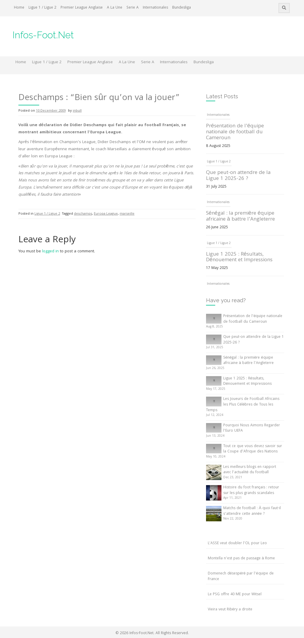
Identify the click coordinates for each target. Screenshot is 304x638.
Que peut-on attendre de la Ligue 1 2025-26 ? (238, 176)
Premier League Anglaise (82, 8)
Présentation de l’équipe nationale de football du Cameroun (235, 132)
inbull (77, 111)
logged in (50, 251)
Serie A (132, 8)
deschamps (83, 214)
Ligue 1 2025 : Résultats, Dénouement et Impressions (239, 257)
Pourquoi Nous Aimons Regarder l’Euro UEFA (251, 428)
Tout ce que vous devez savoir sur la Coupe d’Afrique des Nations (252, 449)
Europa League (106, 214)
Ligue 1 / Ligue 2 (42, 8)
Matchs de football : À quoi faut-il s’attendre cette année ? (252, 511)
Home (19, 8)
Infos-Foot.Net (43, 34)
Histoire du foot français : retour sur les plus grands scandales (251, 490)
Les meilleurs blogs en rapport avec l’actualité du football (249, 470)
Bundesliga (181, 8)
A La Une (114, 8)
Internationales (155, 8)
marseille (127, 214)
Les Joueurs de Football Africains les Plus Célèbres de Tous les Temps (242, 404)
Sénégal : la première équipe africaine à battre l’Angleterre (240, 216)
